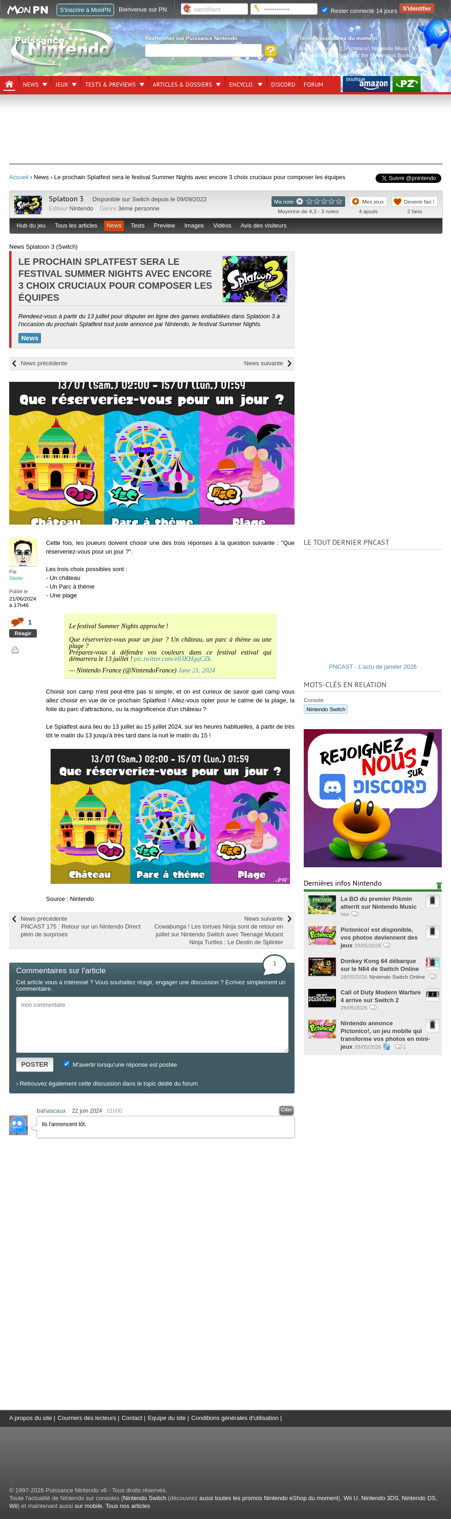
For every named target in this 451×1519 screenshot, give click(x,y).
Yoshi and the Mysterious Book (373, 55)
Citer (286, 1109)
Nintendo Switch (325, 709)
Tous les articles (76, 225)
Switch (141, 199)
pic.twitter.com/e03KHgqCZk (172, 658)
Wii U (351, 1498)
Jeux (62, 85)
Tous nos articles (127, 1505)
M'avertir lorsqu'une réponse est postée (120, 1064)
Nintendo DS (419, 1498)
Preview (164, 225)
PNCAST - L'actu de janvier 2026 (373, 666)
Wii (13, 1505)
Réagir (23, 633)
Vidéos (222, 225)
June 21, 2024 (196, 670)
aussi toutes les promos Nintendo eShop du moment (268, 1498)
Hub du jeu (31, 225)
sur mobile (88, 1505)
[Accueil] (9, 84)
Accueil (19, 177)
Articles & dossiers (182, 85)
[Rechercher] (203, 50)
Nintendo (81, 208)
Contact (131, 1417)
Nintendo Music (390, 48)
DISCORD (283, 85)
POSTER (34, 1064)
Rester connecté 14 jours (359, 10)
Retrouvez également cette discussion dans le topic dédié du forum (109, 1083)
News (31, 85)
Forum (313, 85)
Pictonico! (357, 48)
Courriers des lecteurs (87, 1417)
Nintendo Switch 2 (320, 48)
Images (194, 225)
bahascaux (51, 1110)
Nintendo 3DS (380, 1498)
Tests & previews (110, 85)
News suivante (263, 363)
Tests (138, 225)
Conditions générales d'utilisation (235, 1417)
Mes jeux (373, 201)
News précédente (44, 363)
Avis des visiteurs (264, 225)
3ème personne (138, 208)
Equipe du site (166, 1417)
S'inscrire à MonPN (85, 9)
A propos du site (30, 1417)
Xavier (16, 578)
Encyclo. (241, 85)
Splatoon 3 (66, 199)
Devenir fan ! (419, 201)
